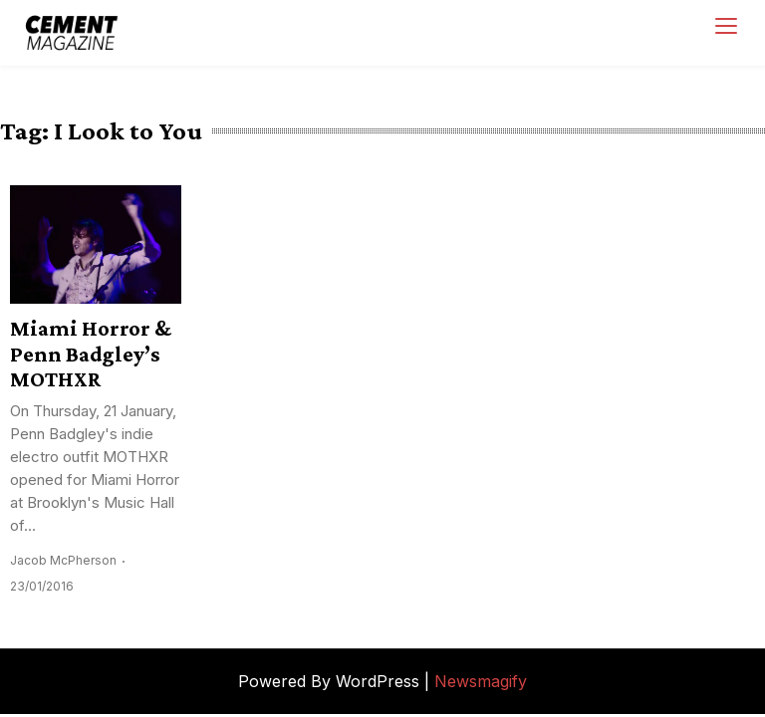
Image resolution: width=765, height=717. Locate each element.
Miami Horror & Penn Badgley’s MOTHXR (90, 353)
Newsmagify (480, 681)
